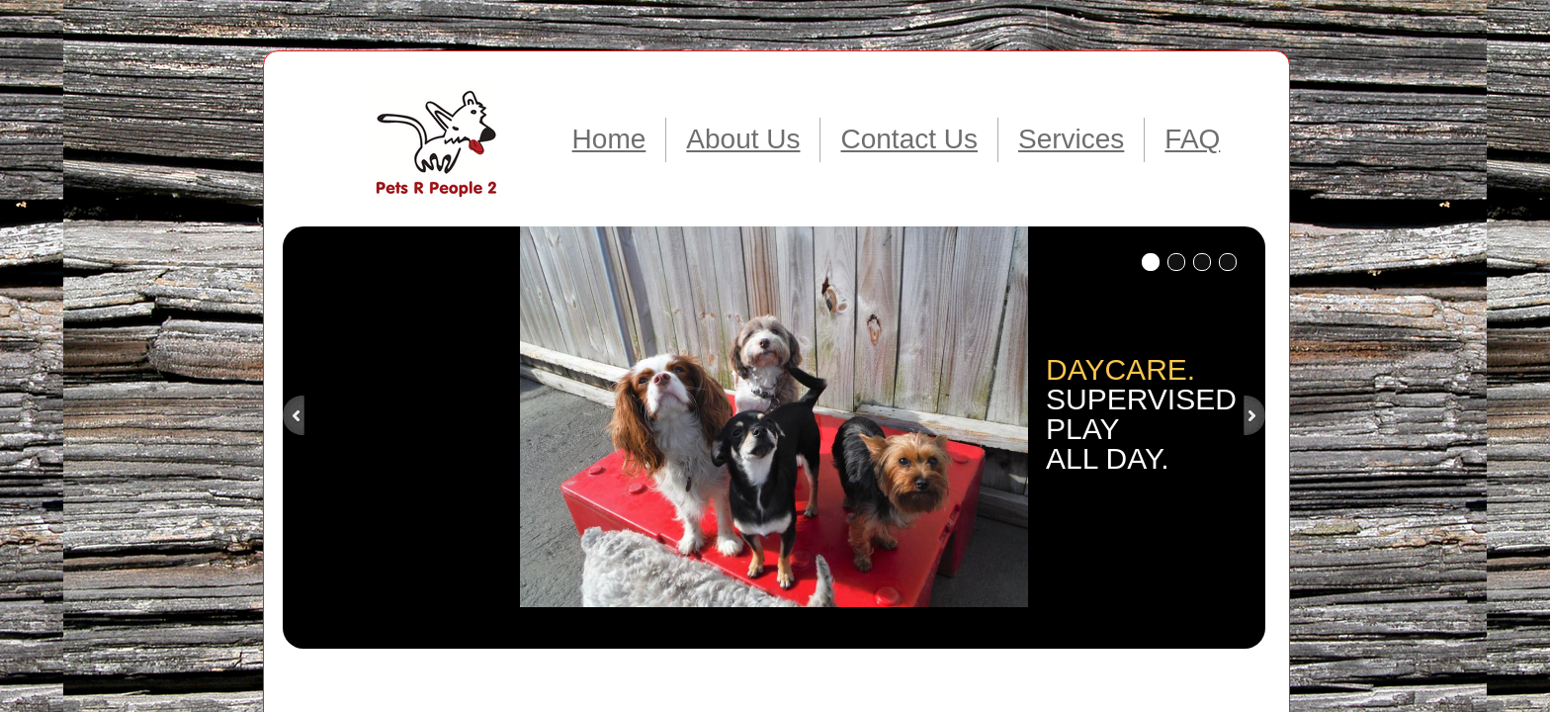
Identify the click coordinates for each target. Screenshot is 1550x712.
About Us (743, 139)
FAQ (1192, 139)
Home (609, 139)
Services (1071, 139)
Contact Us (909, 139)
